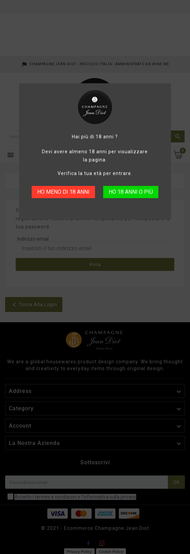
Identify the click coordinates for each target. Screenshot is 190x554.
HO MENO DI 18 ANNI (63, 192)
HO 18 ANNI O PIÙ (131, 192)
